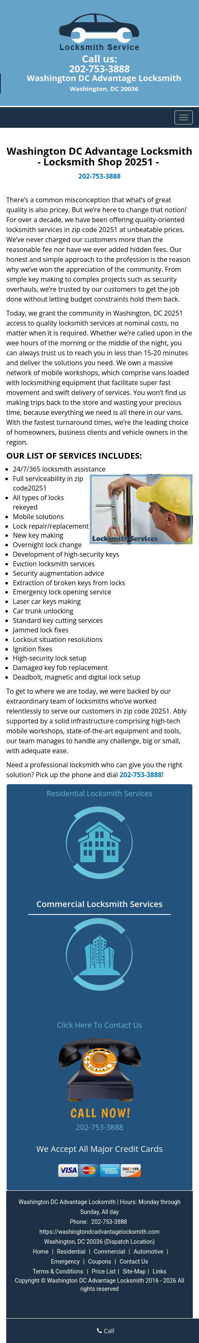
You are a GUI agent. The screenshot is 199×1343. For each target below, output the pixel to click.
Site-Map (134, 1271)
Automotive (148, 1251)
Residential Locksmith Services (99, 793)
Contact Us (133, 1261)
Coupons (99, 1261)
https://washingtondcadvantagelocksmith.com (99, 1231)
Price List (104, 1271)
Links (159, 1271)
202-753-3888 (99, 68)
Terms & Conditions (58, 1271)
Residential (71, 1251)
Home (41, 1251)
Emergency (65, 1261)
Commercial (109, 1251)
